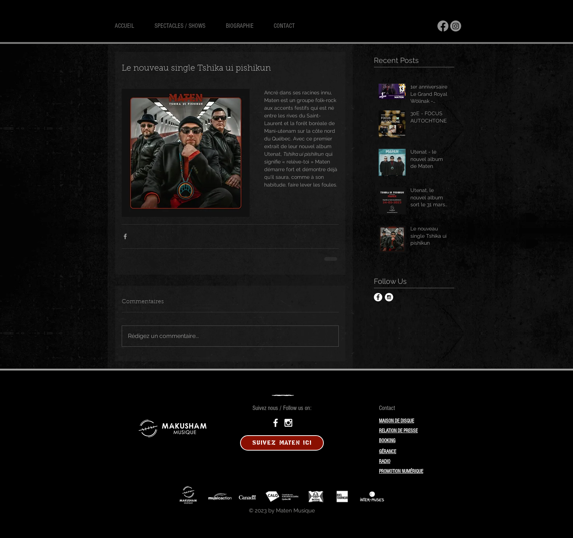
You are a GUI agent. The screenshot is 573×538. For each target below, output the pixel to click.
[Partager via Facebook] (125, 236)
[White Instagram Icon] (288, 422)
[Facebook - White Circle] (378, 297)
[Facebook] (442, 25)
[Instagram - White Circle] (389, 297)
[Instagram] (455, 25)
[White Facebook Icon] (275, 422)
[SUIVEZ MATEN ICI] (282, 443)
